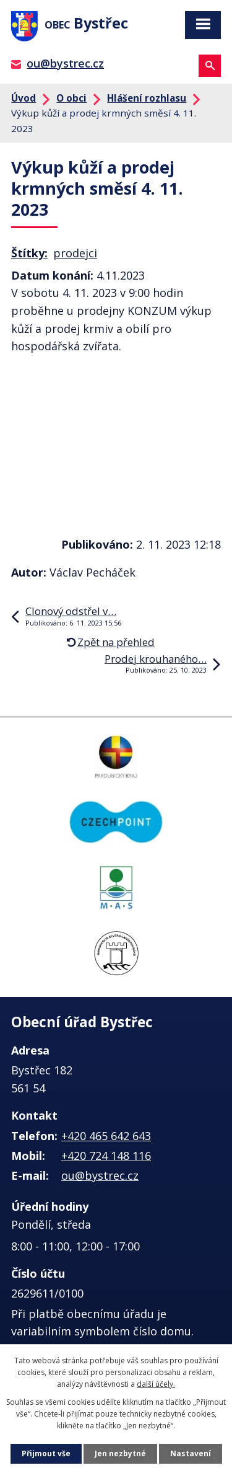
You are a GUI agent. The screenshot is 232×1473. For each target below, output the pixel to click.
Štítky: (29, 253)
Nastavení (190, 1453)
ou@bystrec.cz (65, 63)
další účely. (156, 1384)
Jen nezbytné (120, 1453)
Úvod (23, 98)
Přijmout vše (46, 1453)
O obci (71, 98)
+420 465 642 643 (106, 1135)
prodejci (75, 253)
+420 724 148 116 (106, 1155)
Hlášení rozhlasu (146, 98)
